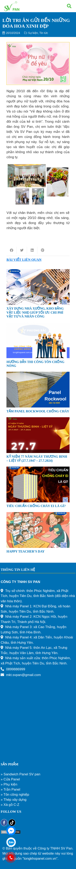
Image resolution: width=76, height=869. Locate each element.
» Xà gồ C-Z (10, 805)
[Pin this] (42, 250)
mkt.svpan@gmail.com (23, 675)
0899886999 (15, 669)
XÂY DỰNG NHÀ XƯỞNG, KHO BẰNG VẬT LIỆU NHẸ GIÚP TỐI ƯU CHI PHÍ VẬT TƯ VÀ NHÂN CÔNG (35, 312)
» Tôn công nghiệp (15, 794)
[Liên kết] (11, 6)
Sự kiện (33, 33)
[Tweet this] (22, 250)
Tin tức (43, 33)
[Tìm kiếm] (69, 6)
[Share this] (11, 250)
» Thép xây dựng (13, 800)
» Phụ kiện (9, 784)
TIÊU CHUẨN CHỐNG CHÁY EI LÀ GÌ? (36, 506)
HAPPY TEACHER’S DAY (25, 551)
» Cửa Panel (10, 779)
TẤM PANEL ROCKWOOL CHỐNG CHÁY (37, 411)
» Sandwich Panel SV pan (20, 774)
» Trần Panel (10, 789)
